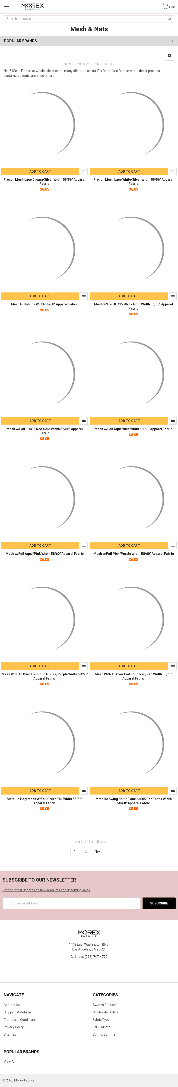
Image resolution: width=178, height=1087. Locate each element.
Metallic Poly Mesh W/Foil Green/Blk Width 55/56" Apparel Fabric (45, 801)
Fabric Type (101, 1020)
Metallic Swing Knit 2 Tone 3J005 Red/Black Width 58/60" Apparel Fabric (133, 801)
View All (9, 1061)
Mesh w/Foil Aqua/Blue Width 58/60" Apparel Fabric (133, 429)
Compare (84, 171)
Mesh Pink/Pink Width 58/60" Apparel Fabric (44, 304)
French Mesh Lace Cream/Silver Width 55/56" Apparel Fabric (44, 182)
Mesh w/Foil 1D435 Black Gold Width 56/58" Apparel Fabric (133, 306)
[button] (169, 56)
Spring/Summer (105, 1034)
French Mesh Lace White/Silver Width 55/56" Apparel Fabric (133, 182)
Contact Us (12, 1005)
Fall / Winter (101, 1027)
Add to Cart (40, 171)
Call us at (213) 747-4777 (89, 957)
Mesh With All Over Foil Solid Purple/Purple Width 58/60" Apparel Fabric (45, 676)
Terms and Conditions (20, 1020)
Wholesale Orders (105, 1012)
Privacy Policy (14, 1027)
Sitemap (10, 1034)
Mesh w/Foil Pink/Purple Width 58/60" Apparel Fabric (133, 554)
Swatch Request (105, 1005)
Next (101, 851)
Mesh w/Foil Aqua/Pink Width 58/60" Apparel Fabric (45, 554)
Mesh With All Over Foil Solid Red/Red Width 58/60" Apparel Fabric (133, 676)
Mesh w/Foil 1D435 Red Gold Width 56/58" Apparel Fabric (44, 431)
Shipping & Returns (18, 1012)
